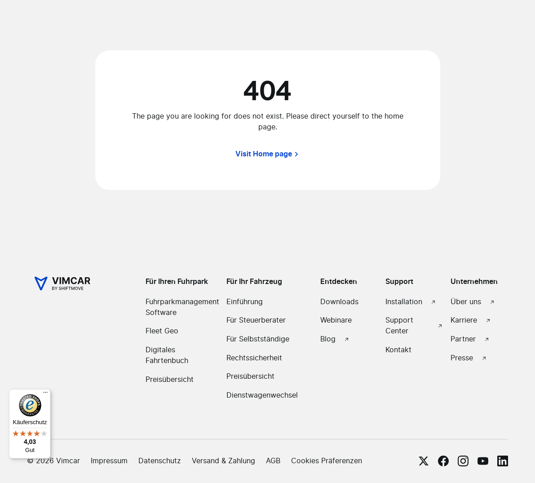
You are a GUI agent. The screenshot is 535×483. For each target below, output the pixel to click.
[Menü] (45, 394)
